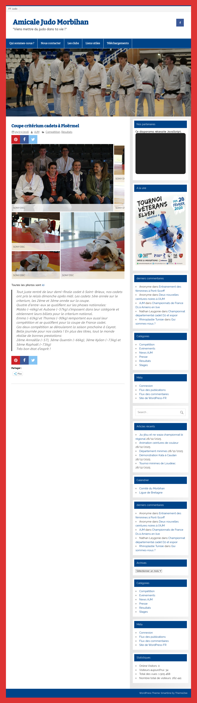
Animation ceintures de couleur (158, 442)
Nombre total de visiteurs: (155, 678)
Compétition (53, 132)
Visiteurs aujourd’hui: (152, 670)
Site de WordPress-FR (153, 398)
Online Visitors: (148, 665)
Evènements (147, 348)
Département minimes (153, 451)
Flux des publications (152, 390)
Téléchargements (118, 43)
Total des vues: (148, 674)
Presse (143, 356)
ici (43, 285)
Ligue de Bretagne (151, 492)
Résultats (66, 132)
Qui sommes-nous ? (21, 43)
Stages (143, 365)
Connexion (146, 385)
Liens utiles (93, 43)
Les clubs (73, 43)
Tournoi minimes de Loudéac (157, 463)
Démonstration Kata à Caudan (158, 455)
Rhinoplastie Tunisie (151, 319)
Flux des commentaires (154, 394)
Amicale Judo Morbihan (50, 22)
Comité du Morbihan (152, 488)
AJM (36, 132)
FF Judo (12, 8)
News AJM (146, 352)
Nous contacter (51, 43)
